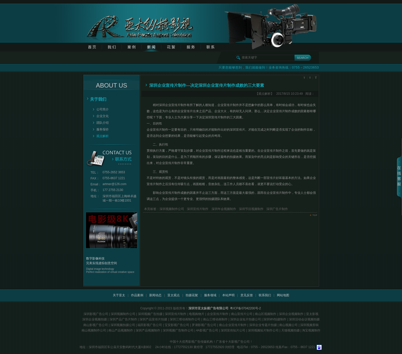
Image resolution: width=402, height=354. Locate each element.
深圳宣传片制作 (197, 209)
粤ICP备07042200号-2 (245, 308)
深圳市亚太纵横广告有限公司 (208, 308)
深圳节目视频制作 (251, 209)
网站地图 (283, 295)
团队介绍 (102, 123)
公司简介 (102, 109)
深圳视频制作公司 (171, 209)
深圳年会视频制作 (223, 209)
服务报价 (102, 129)
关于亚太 (119, 295)
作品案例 (137, 295)
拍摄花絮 (192, 295)
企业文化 (102, 116)
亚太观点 (173, 295)
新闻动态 (155, 295)
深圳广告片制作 (277, 209)
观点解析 (102, 136)
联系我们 (265, 295)
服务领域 (210, 295)
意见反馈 (246, 295)
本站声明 (228, 295)
